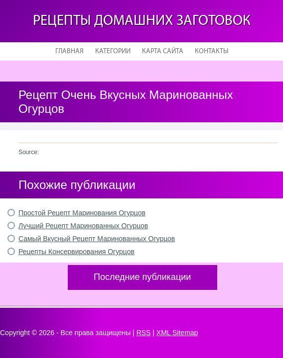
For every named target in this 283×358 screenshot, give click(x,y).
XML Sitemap (177, 333)
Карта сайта (162, 51)
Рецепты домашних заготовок (142, 21)
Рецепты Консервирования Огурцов (76, 252)
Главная (69, 51)
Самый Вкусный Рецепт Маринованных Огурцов (96, 239)
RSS (144, 333)
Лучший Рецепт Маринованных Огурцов (83, 226)
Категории (113, 51)
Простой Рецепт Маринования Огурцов (81, 213)
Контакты (211, 51)
